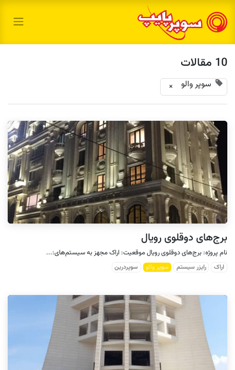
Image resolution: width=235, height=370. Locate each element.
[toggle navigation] (18, 22)
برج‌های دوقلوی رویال (184, 238)
